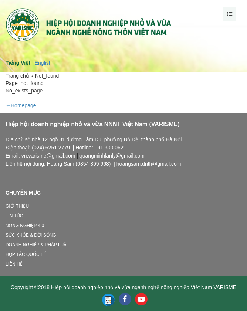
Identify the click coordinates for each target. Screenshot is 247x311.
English (43, 63)
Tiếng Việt (18, 63)
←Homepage (21, 105)
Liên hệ (14, 264)
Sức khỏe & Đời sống (31, 235)
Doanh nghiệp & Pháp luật (38, 244)
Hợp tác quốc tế (26, 254)
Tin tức (14, 216)
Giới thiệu (17, 206)
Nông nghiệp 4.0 (25, 225)
